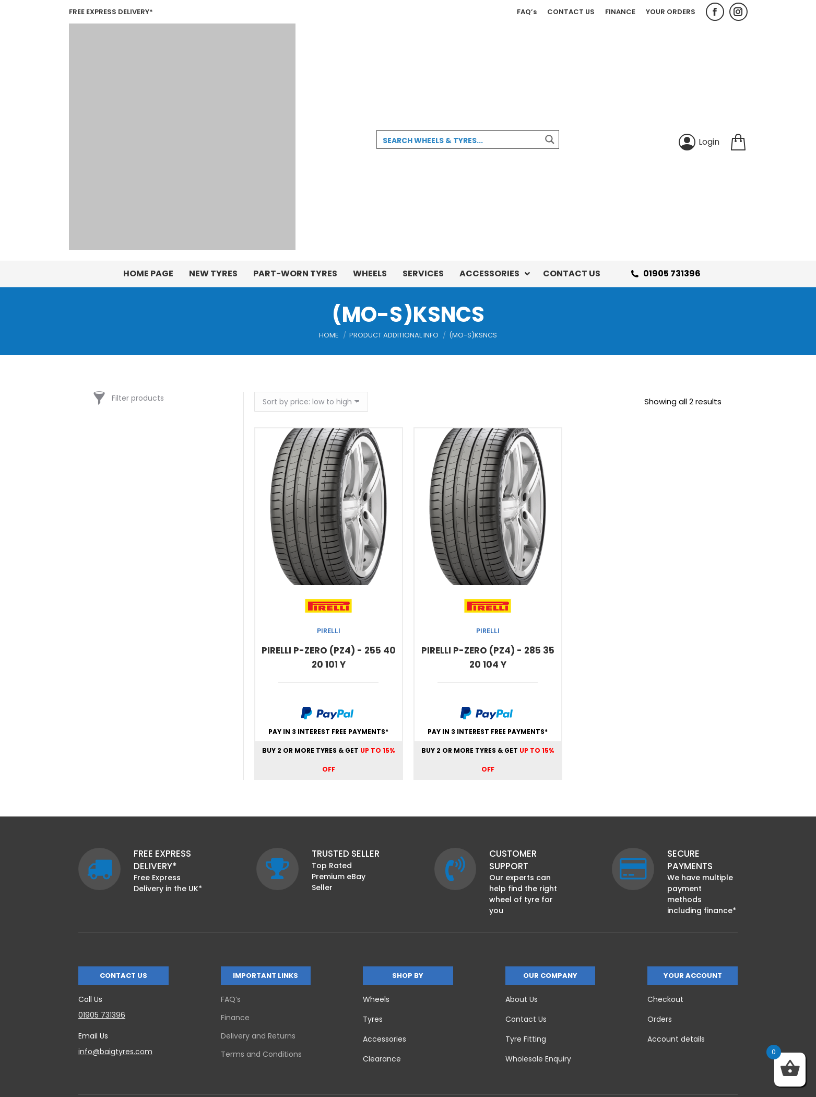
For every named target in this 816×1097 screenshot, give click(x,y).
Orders (659, 1019)
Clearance (382, 1059)
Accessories (384, 1039)
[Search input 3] (459, 140)
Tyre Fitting (525, 1039)
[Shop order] (311, 402)
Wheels (376, 999)
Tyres (373, 1019)
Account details (676, 1039)
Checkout (665, 999)
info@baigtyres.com (115, 1051)
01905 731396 (664, 274)
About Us (521, 999)
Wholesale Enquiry (538, 1059)
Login (699, 142)
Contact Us (526, 1019)
